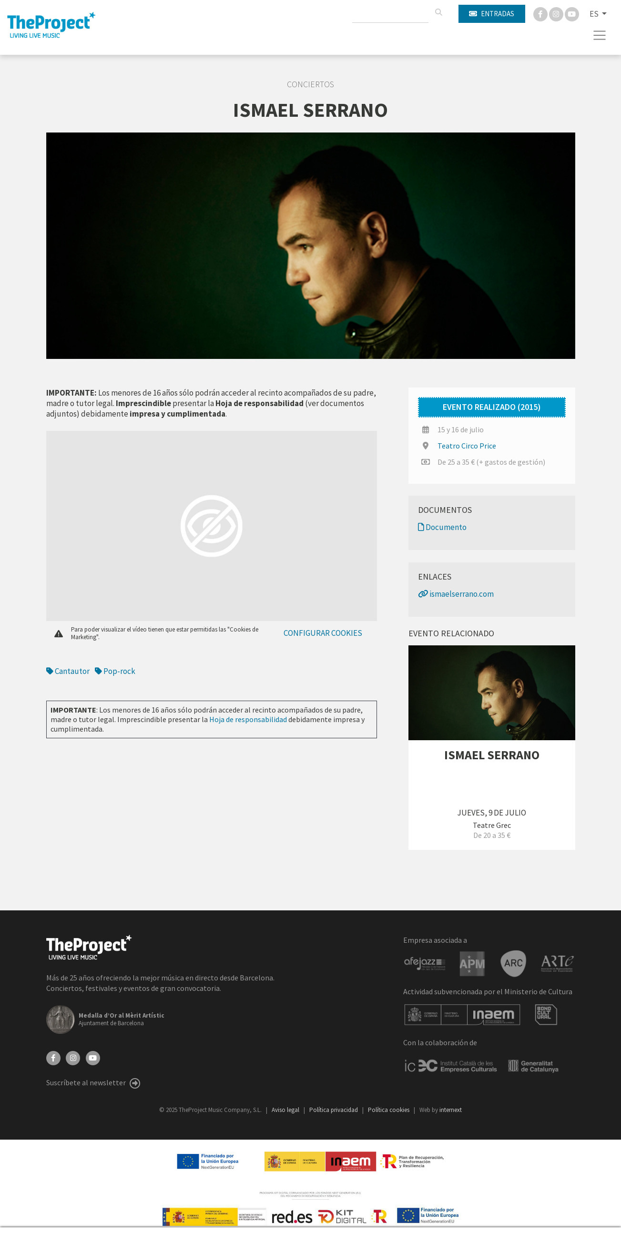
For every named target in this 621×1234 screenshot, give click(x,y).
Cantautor (68, 671)
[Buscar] (438, 12)
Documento (442, 527)
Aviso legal (286, 1110)
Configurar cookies (323, 633)
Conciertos (310, 84)
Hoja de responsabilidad (248, 719)
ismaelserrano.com (456, 594)
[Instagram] (557, 13)
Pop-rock (115, 671)
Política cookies (389, 1110)
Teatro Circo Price (467, 445)
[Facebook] (541, 13)
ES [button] (595, 14)
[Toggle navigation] (600, 35)
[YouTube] (93, 1057)
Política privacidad (334, 1110)
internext (450, 1110)
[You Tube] (572, 13)
